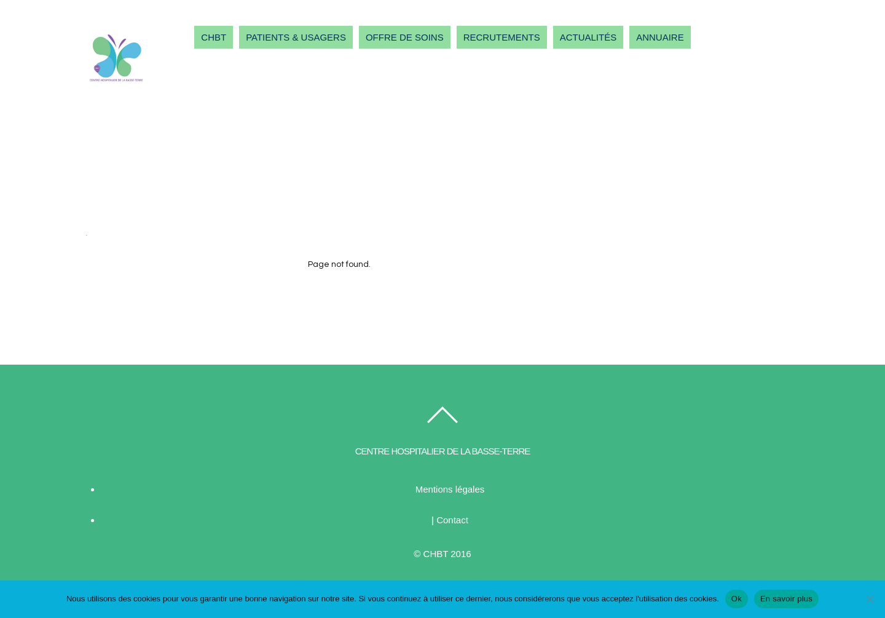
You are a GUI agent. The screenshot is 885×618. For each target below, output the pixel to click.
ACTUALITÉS (588, 37)
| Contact (449, 520)
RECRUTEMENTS (501, 37)
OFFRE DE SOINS (405, 37)
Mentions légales (450, 489)
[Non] (869, 599)
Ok (736, 598)
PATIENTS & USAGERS (296, 37)
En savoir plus (786, 598)
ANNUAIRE (660, 37)
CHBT (213, 37)
